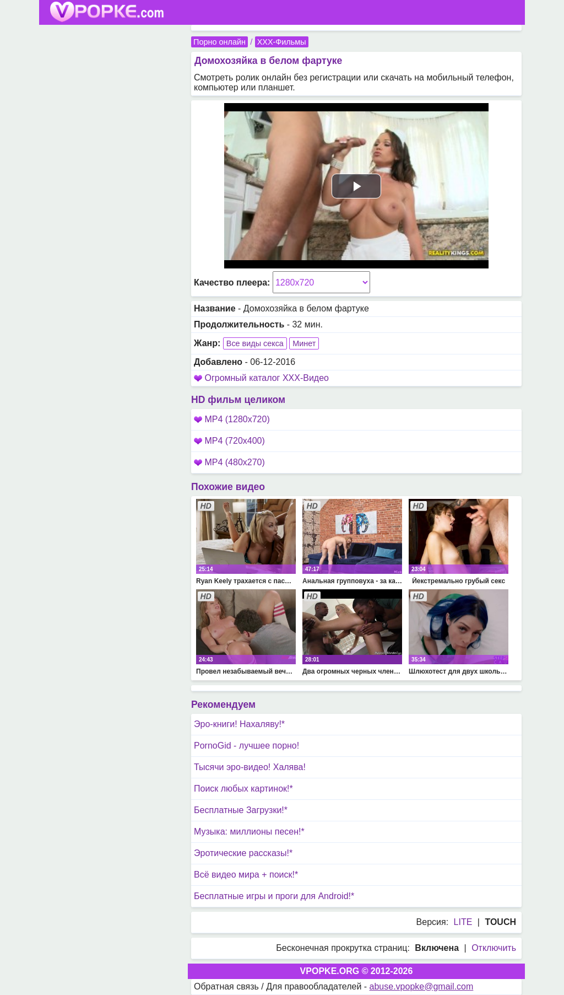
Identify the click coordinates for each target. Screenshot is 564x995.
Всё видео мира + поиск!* (246, 874)
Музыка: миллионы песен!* (249, 831)
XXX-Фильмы (281, 41)
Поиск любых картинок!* (243, 788)
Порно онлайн (219, 41)
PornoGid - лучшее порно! (246, 745)
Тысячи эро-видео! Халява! (250, 767)
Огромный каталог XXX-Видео (266, 378)
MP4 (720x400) (229, 440)
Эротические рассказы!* (243, 853)
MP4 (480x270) (229, 462)
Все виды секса (255, 343)
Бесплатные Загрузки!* (241, 810)
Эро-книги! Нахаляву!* (239, 724)
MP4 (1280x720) (232, 419)
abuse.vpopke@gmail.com (422, 986)
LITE (463, 922)
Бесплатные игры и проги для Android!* (274, 896)
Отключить (493, 948)
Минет (304, 343)
